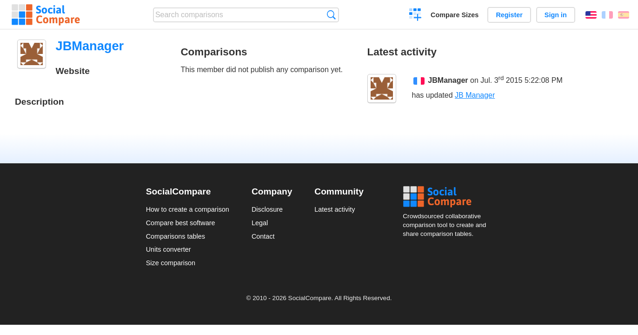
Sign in (556, 15)
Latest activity (334, 209)
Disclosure (267, 209)
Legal (260, 223)
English (591, 15)
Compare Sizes (454, 15)
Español (623, 15)
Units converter (168, 249)
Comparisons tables (175, 236)
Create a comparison (415, 16)
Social (447, 197)
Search (331, 14)
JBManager (448, 81)
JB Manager (475, 95)
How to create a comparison (187, 209)
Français (607, 15)
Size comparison (170, 263)
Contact (263, 236)
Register (509, 15)
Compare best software (180, 223)
